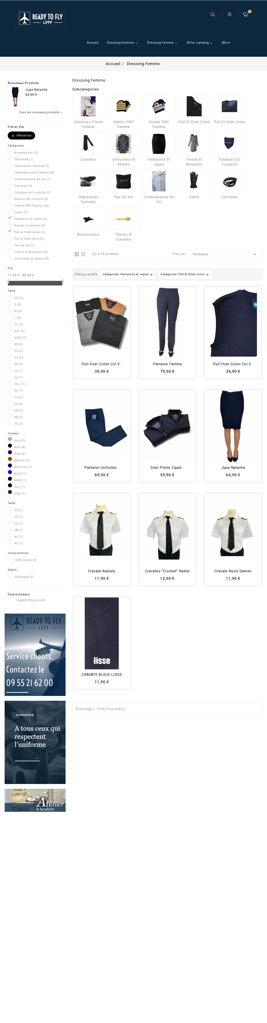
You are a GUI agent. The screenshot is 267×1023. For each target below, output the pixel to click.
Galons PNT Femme (32, 205)
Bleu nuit (23, 467)
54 (18, 377)
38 (18, 410)
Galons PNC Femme (31, 199)
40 (18, 344)
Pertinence (225, 254)
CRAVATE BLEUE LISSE (102, 675)
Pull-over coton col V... (102, 364)
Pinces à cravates (29, 225)
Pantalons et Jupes (31, 218)
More (226, 42)
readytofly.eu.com (31, 600)
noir (19, 486)
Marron (22, 460)
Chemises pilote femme (34, 172)
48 (18, 417)
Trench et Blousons (31, 252)
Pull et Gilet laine (29, 238)
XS (18, 298)
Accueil (93, 42)
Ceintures (23, 159)
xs (18, 370)
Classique (24, 576)
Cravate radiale (101, 571)
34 (18, 397)
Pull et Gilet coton (30, 232)
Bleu (20, 453)
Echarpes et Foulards (32, 192)
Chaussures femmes (31, 166)
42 (18, 350)
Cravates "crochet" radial (167, 571)
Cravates (23, 185)
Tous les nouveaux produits (40, 112)
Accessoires (26, 152)
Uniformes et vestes (31, 258)
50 (18, 423)
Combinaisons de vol (32, 179)
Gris (19, 440)
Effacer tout (21, 136)
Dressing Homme (123, 43)
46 (18, 364)
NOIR (20, 480)
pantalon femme (167, 364)
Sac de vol (24, 245)
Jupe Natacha (36, 89)
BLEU (20, 473)
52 (18, 390)
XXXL (20, 337)
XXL (19, 331)
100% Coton (25, 560)
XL (18, 324)
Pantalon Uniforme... (101, 467)
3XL (19, 384)
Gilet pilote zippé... (167, 467)
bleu (20, 493)
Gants (21, 212)
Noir (20, 447)
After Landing (200, 43)
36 (18, 403)
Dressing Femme (163, 43)
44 (18, 357)
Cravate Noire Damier (233, 571)
